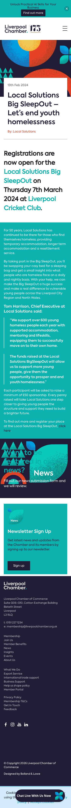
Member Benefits (15, 644)
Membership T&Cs (15, 701)
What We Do (12, 669)
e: (30, 626)
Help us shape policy (17, 685)
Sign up (18, 566)
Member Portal (13, 689)
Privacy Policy (12, 697)
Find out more (33, 13)
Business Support (14, 681)
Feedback (10, 709)
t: (13, 622)
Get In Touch (12, 705)
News (7, 648)
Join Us (8, 640)
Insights (9, 652)
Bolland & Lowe (30, 773)
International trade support (21, 677)
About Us (9, 660)
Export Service (13, 673)
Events (8, 656)
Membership (12, 636)
